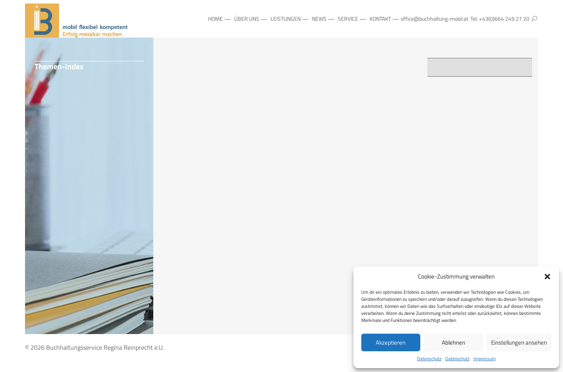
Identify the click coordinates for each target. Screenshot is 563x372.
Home (215, 18)
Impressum (484, 358)
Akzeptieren (390, 342)
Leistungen (286, 18)
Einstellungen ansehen (519, 342)
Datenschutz (429, 358)
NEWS (319, 18)
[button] (547, 276)
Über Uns (246, 18)
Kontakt (380, 18)
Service (348, 18)
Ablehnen (453, 342)
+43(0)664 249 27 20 (504, 18)
